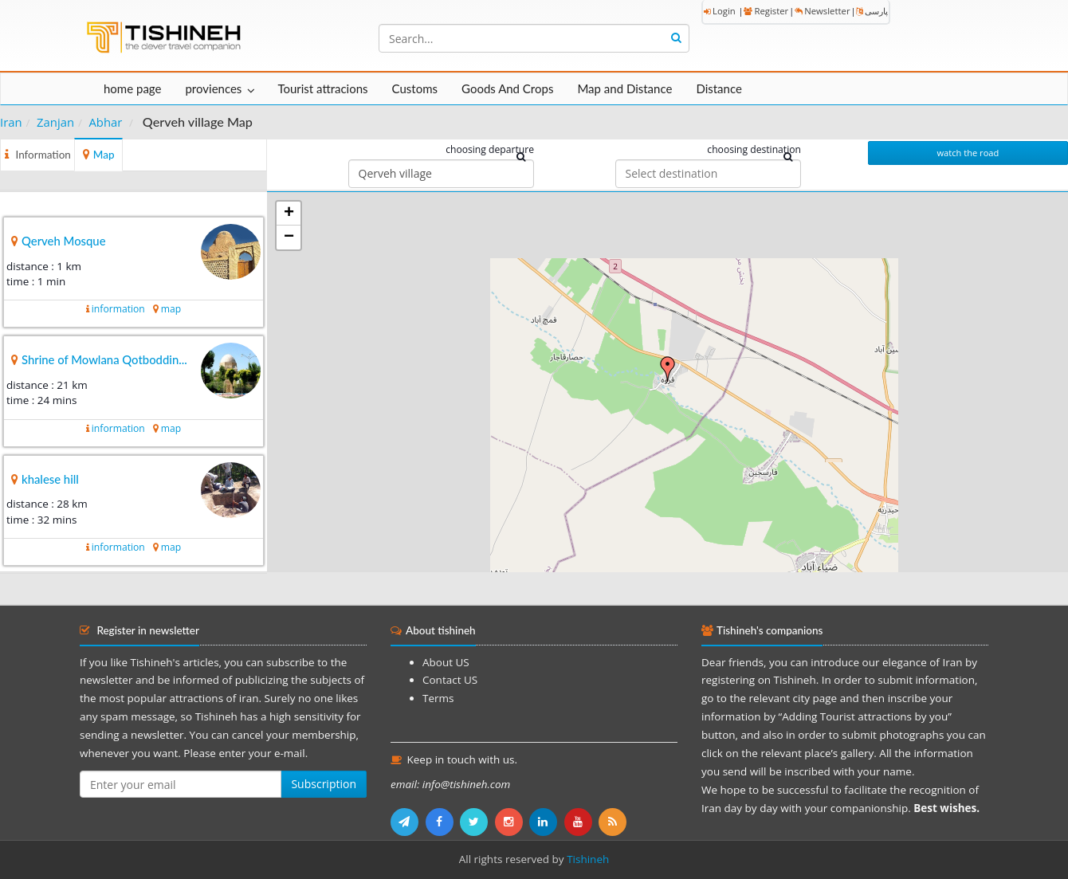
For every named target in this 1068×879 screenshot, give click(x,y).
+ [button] (289, 214)
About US (445, 662)
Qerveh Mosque (64, 240)
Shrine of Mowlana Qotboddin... (104, 359)
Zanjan (55, 122)
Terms (438, 698)
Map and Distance (624, 88)
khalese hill (50, 479)
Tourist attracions (322, 88)
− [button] (289, 237)
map (171, 309)
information (118, 309)
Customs (415, 88)
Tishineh (588, 859)
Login (720, 11)
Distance (719, 88)
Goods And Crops (507, 88)
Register (766, 11)
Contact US (449, 680)
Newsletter (822, 11)
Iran (11, 122)
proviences (213, 88)
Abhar (105, 122)
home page (132, 88)
